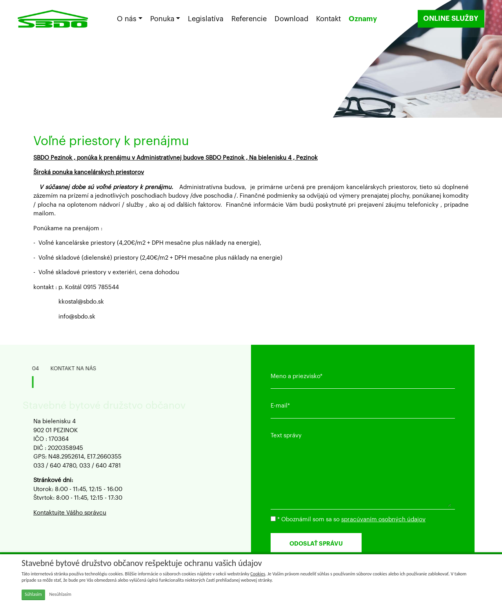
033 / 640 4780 (54, 466)
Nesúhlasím (60, 594)
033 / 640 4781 (100, 466)
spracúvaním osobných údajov (383, 519)
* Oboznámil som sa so (348, 519)
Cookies (257, 574)
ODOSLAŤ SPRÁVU (317, 544)
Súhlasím (33, 594)
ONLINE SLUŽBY (450, 19)
